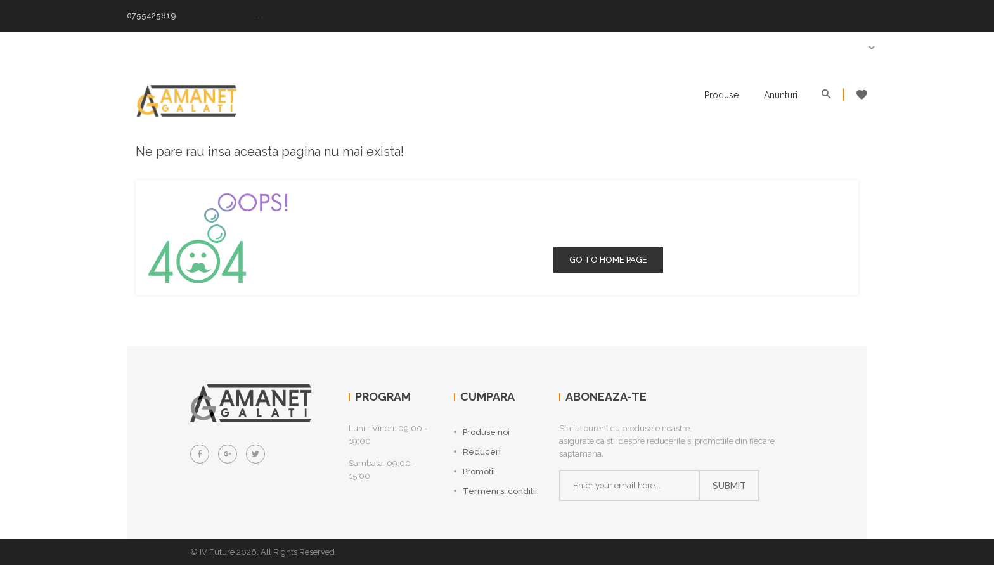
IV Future (217, 552)
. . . (258, 15)
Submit (729, 486)
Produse (721, 95)
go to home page (608, 259)
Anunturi (780, 95)
